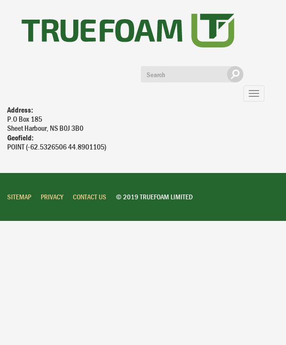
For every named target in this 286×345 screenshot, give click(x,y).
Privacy (52, 196)
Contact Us (89, 196)
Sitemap (19, 196)
